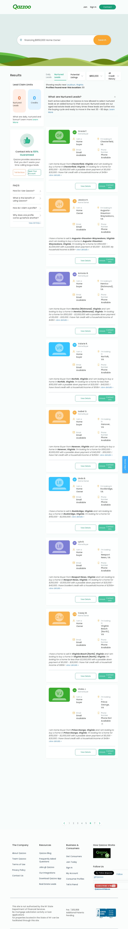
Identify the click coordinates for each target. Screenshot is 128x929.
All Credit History (112, 76)
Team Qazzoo (19, 858)
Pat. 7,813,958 (72, 909)
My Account (72, 873)
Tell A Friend (72, 884)
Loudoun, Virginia (75, 84)
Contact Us (17, 875)
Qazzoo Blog (45, 853)
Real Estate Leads (47, 884)
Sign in (93, 7)
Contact (107, 7)
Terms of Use (18, 864)
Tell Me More (19, 172)
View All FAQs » (35, 223)
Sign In (69, 867)
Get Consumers (74, 856)
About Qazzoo (19, 853)
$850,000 (94, 76)
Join (85, 7)
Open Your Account (32, 172)
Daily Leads (49, 76)
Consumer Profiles (75, 878)
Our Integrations (47, 872)
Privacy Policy (18, 870)
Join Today (71, 862)
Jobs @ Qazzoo (46, 867)
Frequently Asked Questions (47, 860)
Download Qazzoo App (50, 878)
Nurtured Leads (17, 104)
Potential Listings (75, 76)
